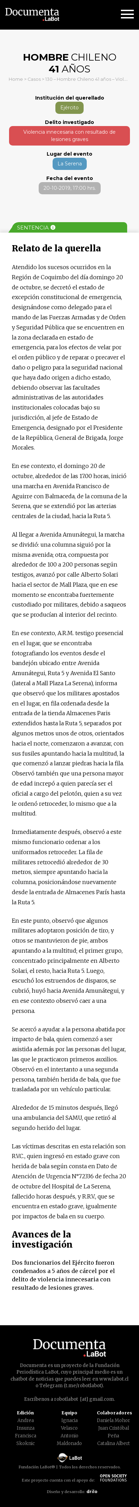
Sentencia (36, 227)
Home (16, 79)
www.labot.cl (114, 1379)
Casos (34, 79)
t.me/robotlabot (83, 1386)
